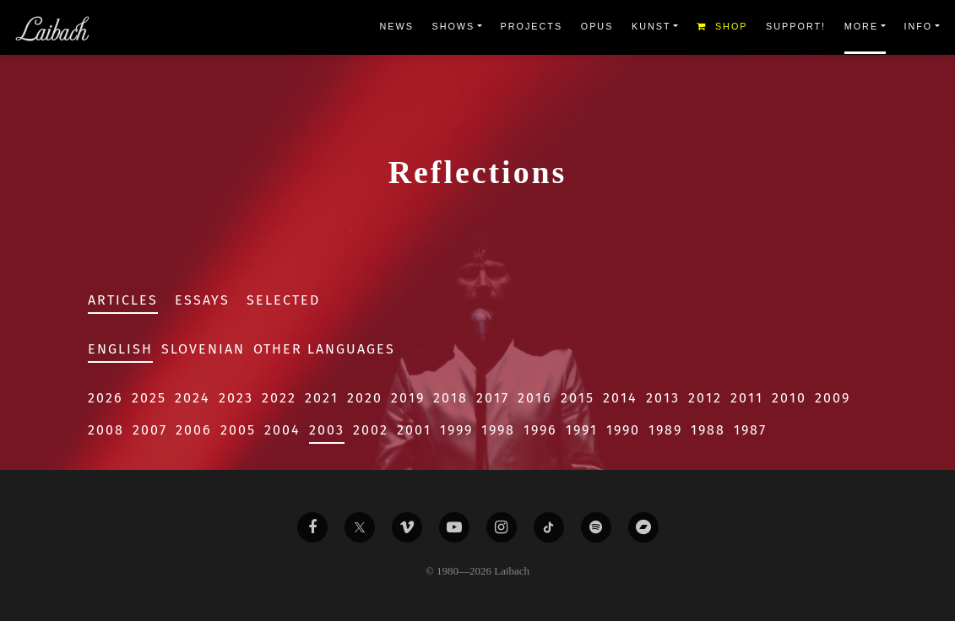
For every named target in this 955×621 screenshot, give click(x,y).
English (120, 349)
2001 (414, 430)
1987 (750, 430)
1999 (456, 430)
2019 (408, 398)
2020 (365, 398)
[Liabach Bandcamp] (643, 527)
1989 (665, 430)
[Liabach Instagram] (501, 527)
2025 (149, 398)
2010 (789, 398)
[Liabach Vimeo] (407, 527)
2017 (492, 398)
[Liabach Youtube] (454, 527)
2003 (327, 430)
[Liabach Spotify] (596, 527)
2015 (577, 398)
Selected (283, 300)
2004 (282, 430)
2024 (192, 398)
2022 (279, 398)
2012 (705, 398)
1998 (498, 430)
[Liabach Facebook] (312, 527)
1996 (540, 430)
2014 (620, 398)
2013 (663, 398)
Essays (202, 300)
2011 (746, 398)
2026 (105, 398)
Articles (123, 300)
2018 (450, 398)
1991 (582, 430)
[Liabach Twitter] (360, 527)
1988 (708, 430)
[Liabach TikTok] (549, 527)
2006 (194, 430)
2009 (832, 398)
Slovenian (203, 349)
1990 (623, 430)
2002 (370, 430)
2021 (322, 398)
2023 (236, 398)
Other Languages (324, 349)
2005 (238, 430)
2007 (150, 430)
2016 (535, 398)
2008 (106, 430)
